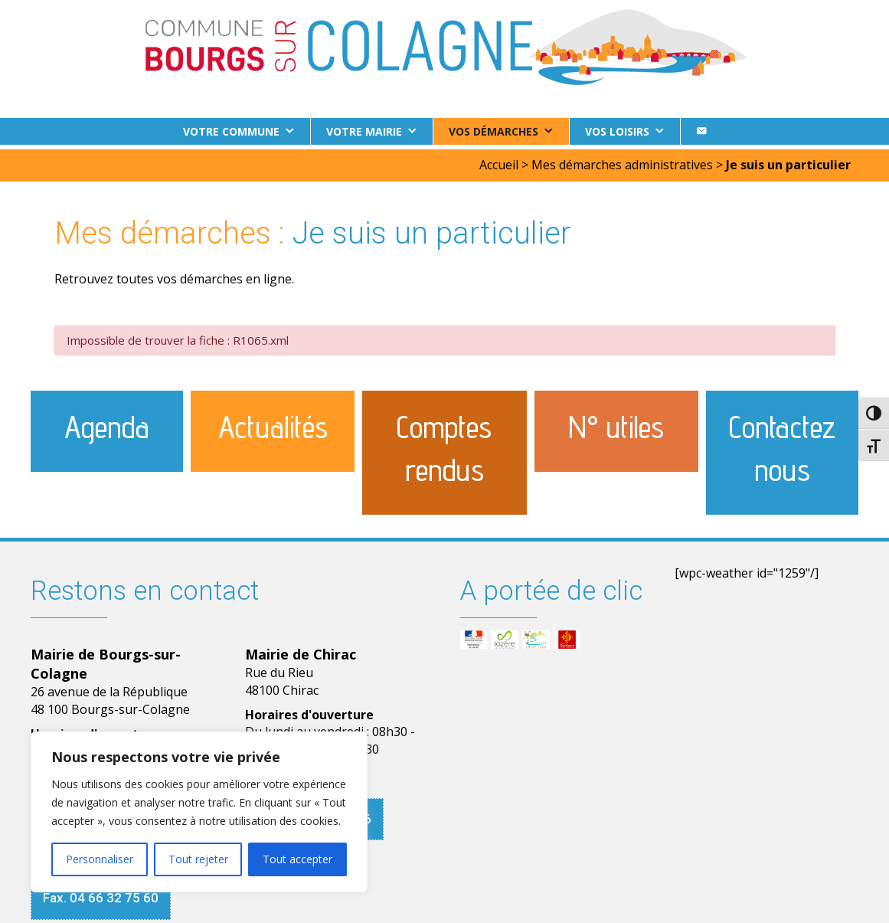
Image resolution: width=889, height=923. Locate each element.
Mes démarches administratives (622, 160)
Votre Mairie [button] (364, 131)
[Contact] (701, 131)
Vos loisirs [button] (617, 131)
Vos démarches (493, 131)
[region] (199, 812)
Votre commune (231, 131)
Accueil (498, 160)
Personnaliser (99, 859)
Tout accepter (297, 859)
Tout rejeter (198, 859)
